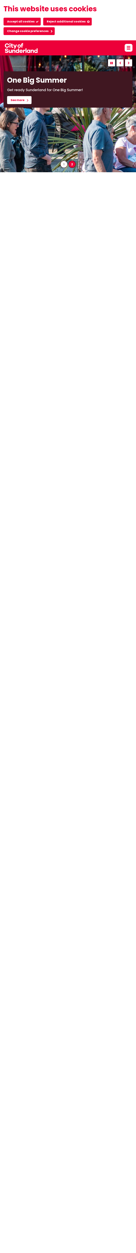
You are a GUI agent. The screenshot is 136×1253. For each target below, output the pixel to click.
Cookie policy (47, 1185)
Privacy (93, 1185)
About (8, 1185)
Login (106, 1185)
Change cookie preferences (28, 31)
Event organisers (72, 1185)
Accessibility (24, 1185)
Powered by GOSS (16, 1243)
